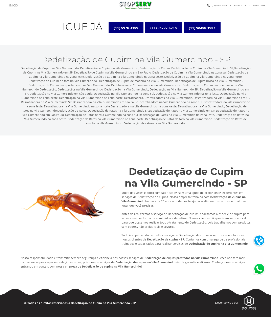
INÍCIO (13, 5)
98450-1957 (259, 5)
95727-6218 (240, 5)
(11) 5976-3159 (219, 5)
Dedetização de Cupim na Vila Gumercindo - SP (103, 303)
